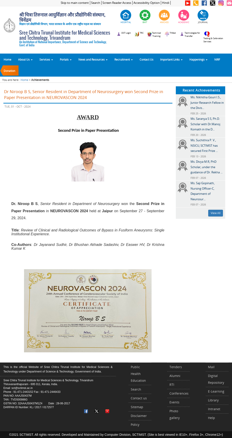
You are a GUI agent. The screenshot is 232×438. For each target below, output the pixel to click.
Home (7, 59)
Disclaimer (139, 416)
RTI (171, 384)
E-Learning (216, 391)
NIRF (217, 59)
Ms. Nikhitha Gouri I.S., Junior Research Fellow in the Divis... (207, 102)
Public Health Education (138, 374)
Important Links (171, 59)
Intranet (214, 409)
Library (213, 400)
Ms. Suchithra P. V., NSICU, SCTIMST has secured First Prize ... (204, 145)
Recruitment (123, 59)
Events (174, 402)
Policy (135, 424)
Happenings (198, 59)
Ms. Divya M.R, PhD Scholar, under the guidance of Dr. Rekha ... (206, 167)
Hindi (165, 3)
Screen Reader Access (116, 3)
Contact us (139, 398)
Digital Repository (216, 379)
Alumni (174, 376)
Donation (9, 71)
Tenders (175, 367)
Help (211, 418)
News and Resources (93, 59)
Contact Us (146, 59)
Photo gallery (174, 414)
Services (46, 59)
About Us (25, 59)
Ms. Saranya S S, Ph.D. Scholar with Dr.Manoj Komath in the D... (205, 124)
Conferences (178, 393)
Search (95, 3)
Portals (66, 59)
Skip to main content (75, 3)
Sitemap (137, 407)
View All (215, 213)
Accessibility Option (146, 3)
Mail (211, 367)
